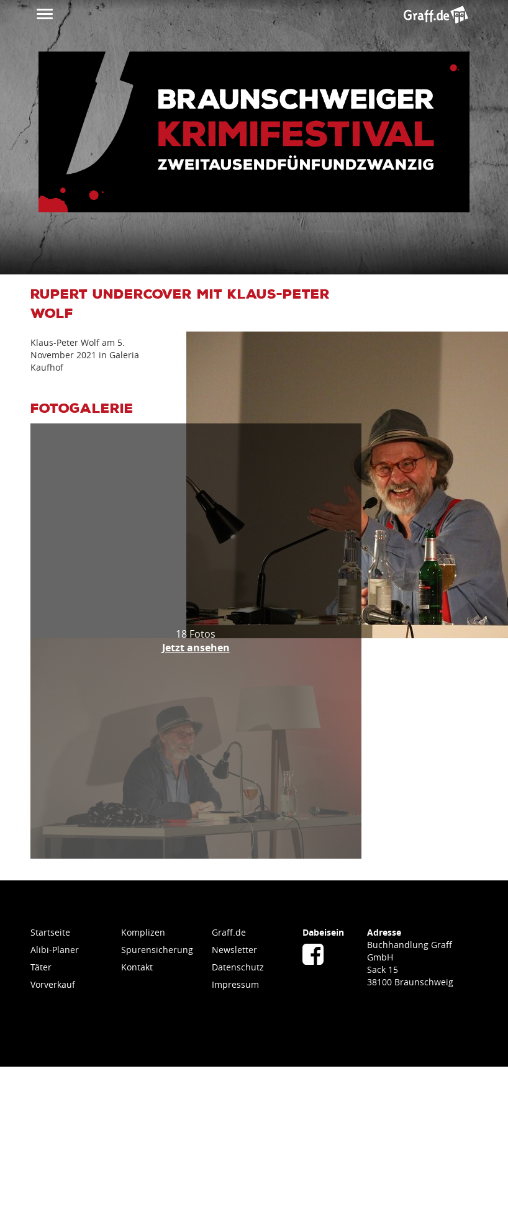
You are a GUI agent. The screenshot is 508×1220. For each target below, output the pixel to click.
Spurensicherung (157, 950)
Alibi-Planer (54, 950)
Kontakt (137, 967)
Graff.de (229, 932)
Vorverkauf (52, 984)
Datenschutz (238, 967)
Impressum (235, 984)
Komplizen (143, 932)
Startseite (50, 932)
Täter (41, 967)
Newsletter (234, 950)
